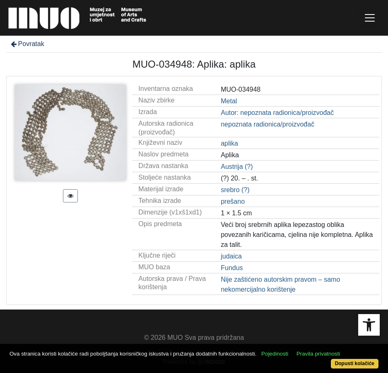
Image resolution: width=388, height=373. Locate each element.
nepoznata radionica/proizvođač (267, 124)
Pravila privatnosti (318, 354)
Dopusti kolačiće (354, 363)
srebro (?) (235, 189)
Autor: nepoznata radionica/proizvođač (277, 112)
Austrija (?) (237, 166)
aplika (229, 143)
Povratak (27, 43)
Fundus (232, 267)
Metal (229, 101)
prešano (233, 201)
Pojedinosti (274, 354)
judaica (231, 256)
